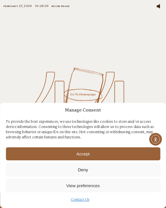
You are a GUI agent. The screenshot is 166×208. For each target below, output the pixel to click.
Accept (83, 153)
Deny (83, 169)
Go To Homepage (83, 94)
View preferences (83, 185)
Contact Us (80, 199)
